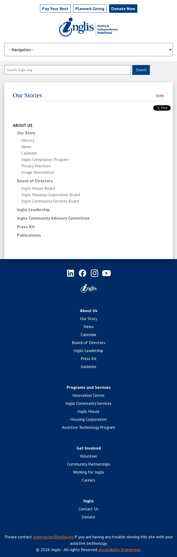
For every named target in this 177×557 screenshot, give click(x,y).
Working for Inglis (88, 472)
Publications (29, 235)
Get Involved (88, 448)
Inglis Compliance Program (45, 159)
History (27, 140)
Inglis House (88, 411)
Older (160, 95)
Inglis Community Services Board (50, 201)
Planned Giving (89, 8)
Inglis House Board (38, 188)
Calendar (29, 153)
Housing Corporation (88, 419)
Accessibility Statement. (119, 549)
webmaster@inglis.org (53, 536)
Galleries (88, 366)
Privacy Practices (36, 165)
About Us (22, 125)
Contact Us (88, 508)
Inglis (88, 500)
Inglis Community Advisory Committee (53, 218)
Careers (88, 480)
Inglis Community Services (88, 403)
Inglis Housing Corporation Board (50, 194)
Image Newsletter (37, 172)
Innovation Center (88, 395)
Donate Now (123, 8)
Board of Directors (35, 180)
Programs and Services (89, 387)
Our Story (26, 132)
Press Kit (26, 226)
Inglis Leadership (33, 209)
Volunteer (88, 456)
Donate (88, 516)
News (26, 146)
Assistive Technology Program (88, 427)
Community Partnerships (88, 464)
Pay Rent (55, 8)
